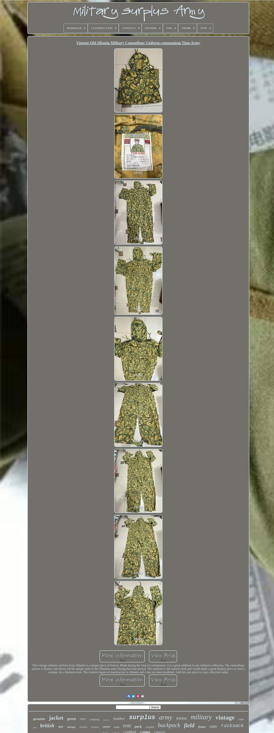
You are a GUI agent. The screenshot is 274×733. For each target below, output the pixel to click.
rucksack (232, 726)
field (189, 725)
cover (106, 726)
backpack (169, 725)
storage (71, 726)
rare (83, 719)
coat (241, 719)
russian (83, 727)
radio (213, 726)
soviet (116, 727)
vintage (225, 717)
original (150, 727)
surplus (142, 717)
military (201, 717)
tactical (106, 720)
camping (94, 719)
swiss (181, 718)
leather (119, 718)
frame (202, 726)
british (47, 725)
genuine (39, 719)
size (60, 726)
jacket (56, 718)
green (71, 719)
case (34, 728)
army (165, 717)
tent (127, 725)
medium (95, 727)
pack (138, 726)
